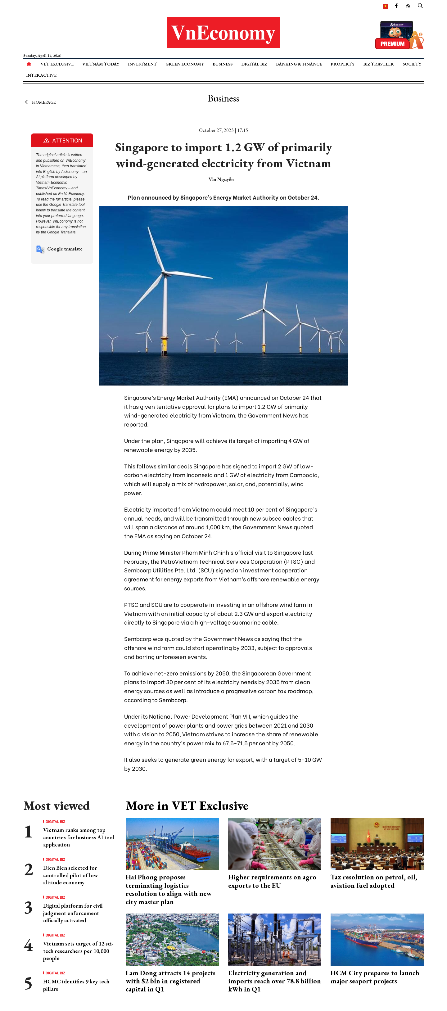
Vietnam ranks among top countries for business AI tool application (78, 837)
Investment (142, 64)
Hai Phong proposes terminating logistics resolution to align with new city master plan (169, 889)
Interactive (41, 75)
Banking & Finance (299, 64)
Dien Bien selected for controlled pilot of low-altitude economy (71, 875)
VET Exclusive (57, 64)
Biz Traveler (378, 64)
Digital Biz (254, 64)
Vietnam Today (100, 64)
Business (223, 64)
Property (342, 64)
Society (412, 64)
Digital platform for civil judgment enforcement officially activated (73, 913)
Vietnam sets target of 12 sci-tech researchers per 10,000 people (78, 951)
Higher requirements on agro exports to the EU (272, 881)
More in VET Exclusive (187, 805)
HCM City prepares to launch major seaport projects (375, 977)
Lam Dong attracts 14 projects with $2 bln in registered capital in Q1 (170, 981)
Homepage (39, 102)
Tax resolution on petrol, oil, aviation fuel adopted (374, 881)
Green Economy (184, 64)
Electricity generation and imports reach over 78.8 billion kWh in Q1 (274, 981)
